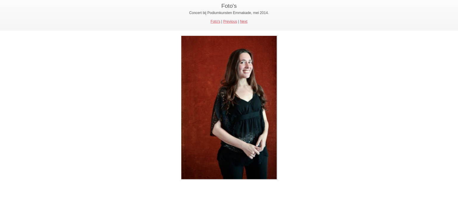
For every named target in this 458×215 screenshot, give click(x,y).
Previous (230, 21)
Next (243, 21)
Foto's (215, 21)
